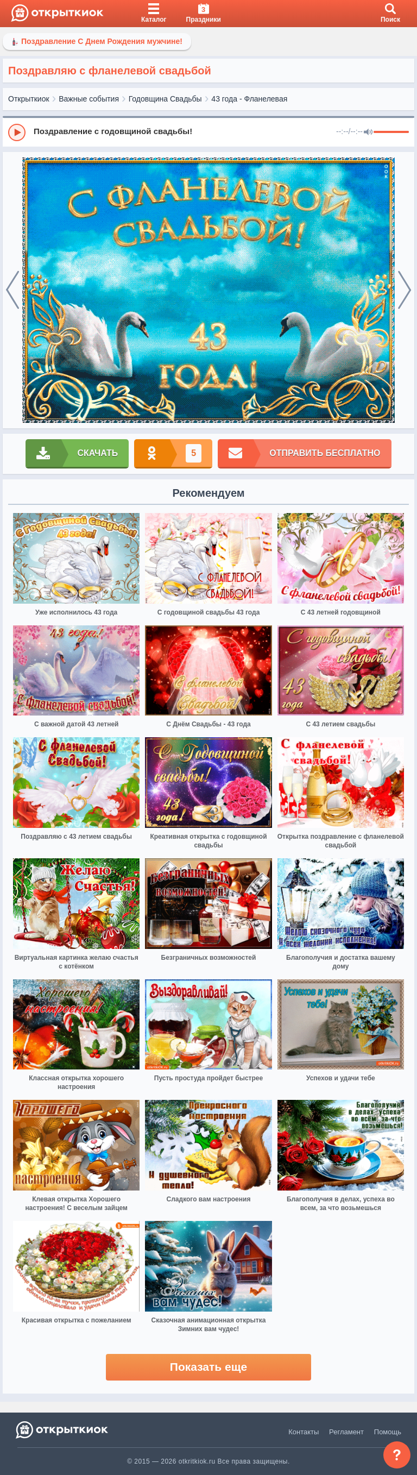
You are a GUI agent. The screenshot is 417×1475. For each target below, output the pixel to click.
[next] (404, 290)
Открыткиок (28, 98)
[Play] (17, 132)
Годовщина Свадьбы (165, 98)
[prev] (12, 290)
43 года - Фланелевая (249, 98)
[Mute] (368, 132)
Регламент (346, 1432)
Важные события (89, 98)
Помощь (387, 1432)
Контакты (303, 1432)
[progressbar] (391, 132)
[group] (208, 132)
